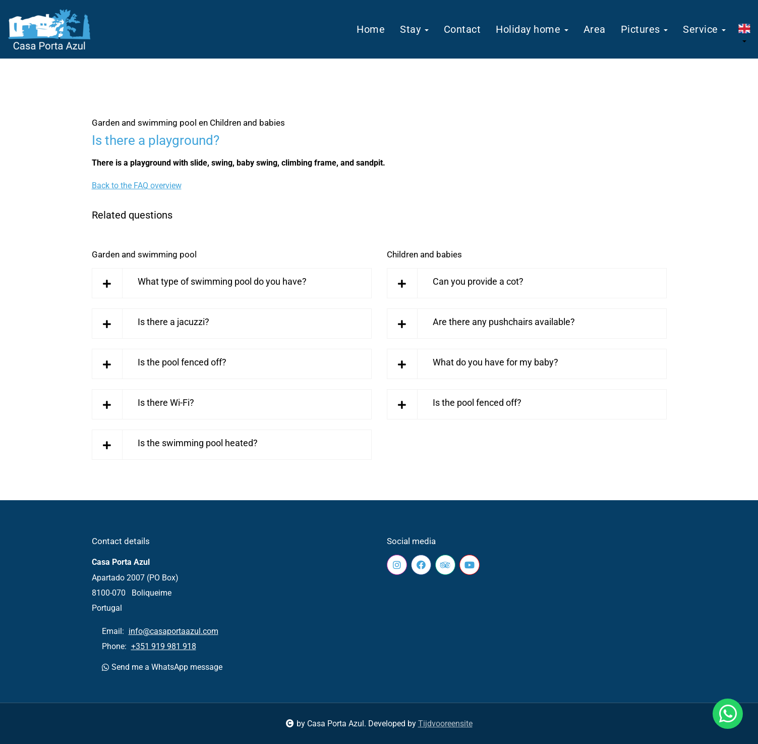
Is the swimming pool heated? (198, 443)
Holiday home (532, 29)
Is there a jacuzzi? (173, 321)
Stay (414, 29)
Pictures (644, 29)
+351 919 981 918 (163, 646)
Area (595, 29)
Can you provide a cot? (478, 281)
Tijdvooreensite (445, 723)
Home (371, 29)
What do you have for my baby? (495, 362)
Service (704, 29)
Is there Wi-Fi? (166, 402)
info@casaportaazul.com (173, 631)
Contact (462, 29)
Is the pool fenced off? (182, 362)
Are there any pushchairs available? (504, 321)
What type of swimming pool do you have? (222, 281)
